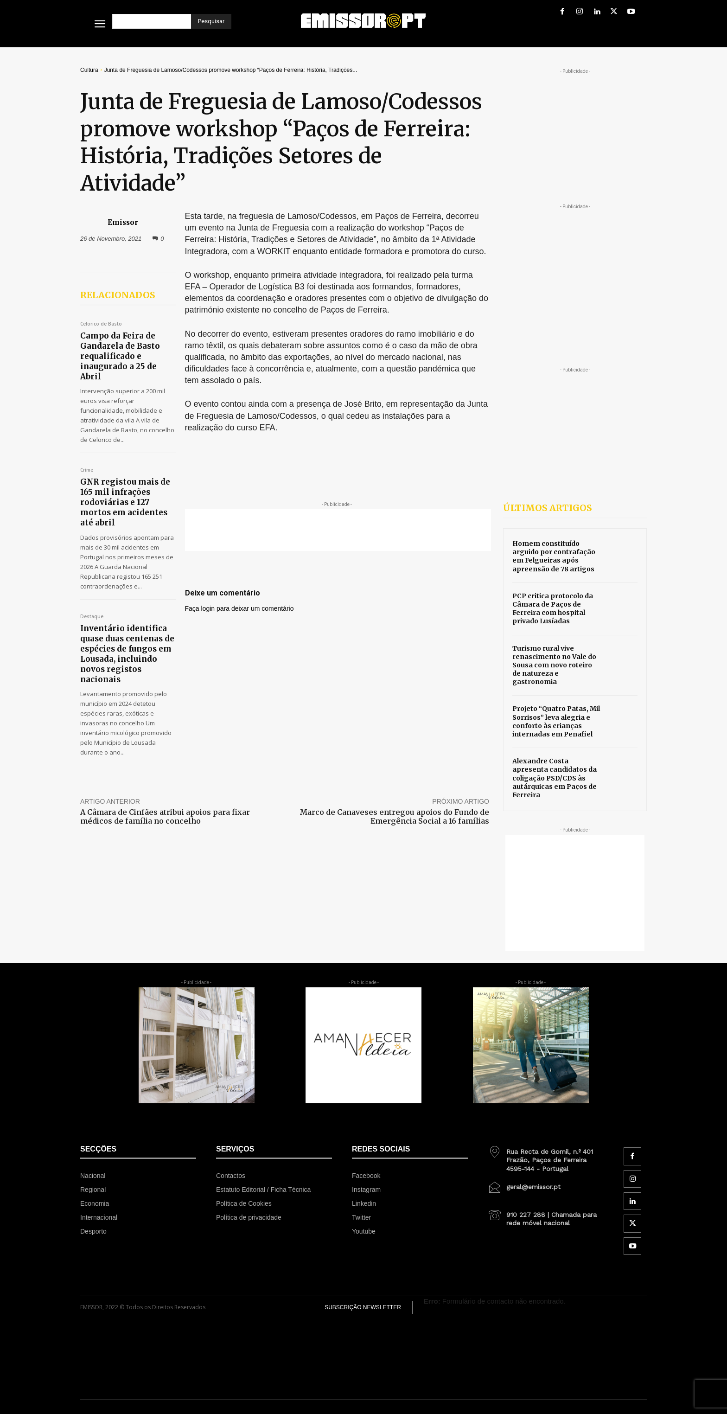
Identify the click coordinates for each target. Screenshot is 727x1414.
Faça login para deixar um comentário (239, 608)
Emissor (123, 222)
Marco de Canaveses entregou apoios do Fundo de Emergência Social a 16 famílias (394, 816)
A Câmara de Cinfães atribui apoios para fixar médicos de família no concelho (165, 816)
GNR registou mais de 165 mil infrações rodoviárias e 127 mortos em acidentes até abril (125, 502)
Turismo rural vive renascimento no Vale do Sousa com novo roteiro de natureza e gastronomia (554, 665)
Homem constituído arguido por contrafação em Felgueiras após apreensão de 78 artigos (553, 556)
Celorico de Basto (101, 324)
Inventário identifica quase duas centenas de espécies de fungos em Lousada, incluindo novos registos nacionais (127, 654)
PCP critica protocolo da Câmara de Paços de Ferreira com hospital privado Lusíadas (552, 609)
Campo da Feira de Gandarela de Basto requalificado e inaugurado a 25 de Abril (120, 356)
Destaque (91, 617)
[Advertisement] (338, 530)
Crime (86, 470)
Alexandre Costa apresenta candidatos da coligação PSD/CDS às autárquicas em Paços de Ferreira (554, 778)
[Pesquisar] (211, 21)
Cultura (89, 70)
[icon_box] (546, 1156)
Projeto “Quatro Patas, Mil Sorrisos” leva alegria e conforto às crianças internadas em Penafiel (556, 721)
